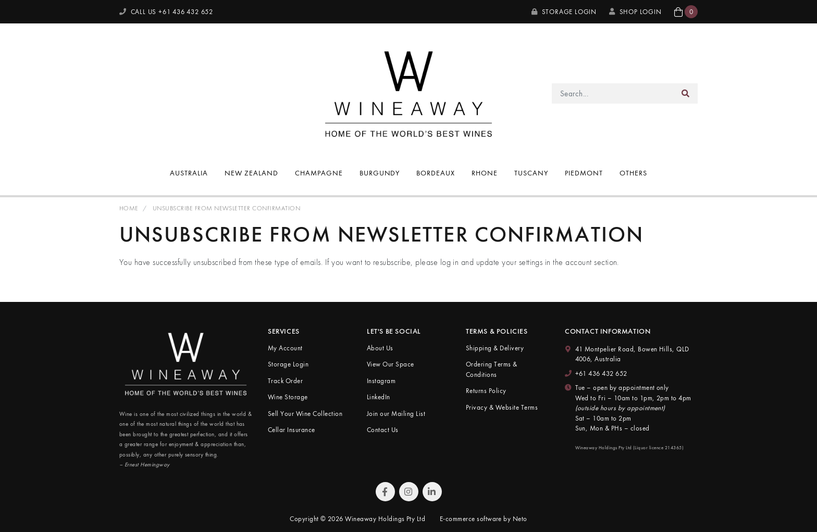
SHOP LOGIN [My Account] (635, 11)
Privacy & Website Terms (502, 407)
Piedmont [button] (584, 173)
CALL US (166, 11)
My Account (285, 348)
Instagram (381, 380)
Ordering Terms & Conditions (491, 369)
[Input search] (613, 93)
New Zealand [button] (251, 173)
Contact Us (383, 429)
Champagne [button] (319, 173)
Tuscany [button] (531, 173)
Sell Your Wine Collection (305, 413)
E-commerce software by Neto (483, 518)
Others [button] (633, 173)
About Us (380, 348)
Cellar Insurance (291, 429)
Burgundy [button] (380, 173)
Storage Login (564, 11)
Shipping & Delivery (495, 348)
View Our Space (390, 364)
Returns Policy (486, 390)
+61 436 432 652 (601, 373)
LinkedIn (378, 396)
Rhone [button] (485, 173)
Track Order (285, 380)
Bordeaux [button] (435, 173)
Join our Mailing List (396, 413)
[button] (686, 11)
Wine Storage (288, 396)
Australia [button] (189, 173)
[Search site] (686, 93)
